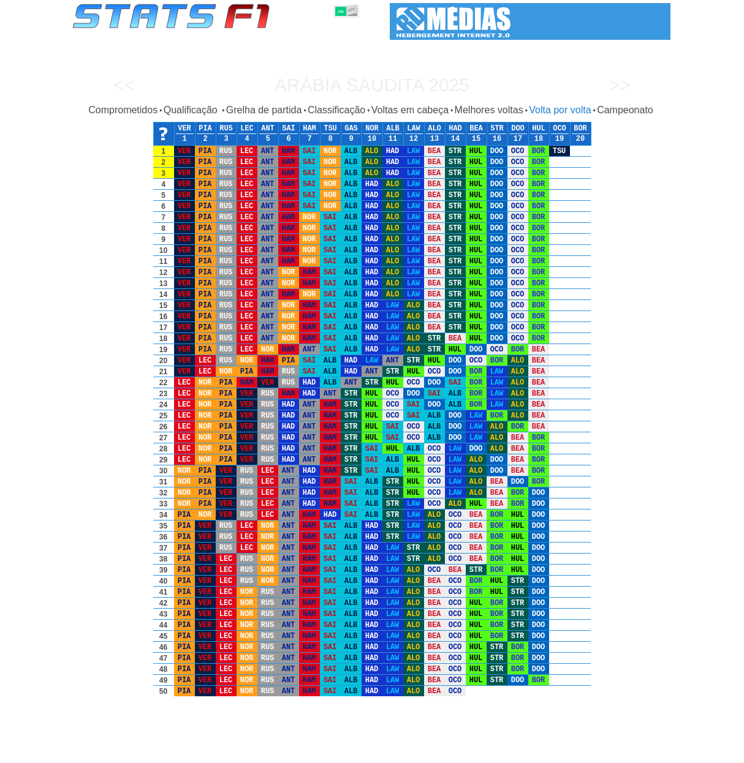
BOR (580, 128)
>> (620, 85)
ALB (393, 128)
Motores (380, 751)
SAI (288, 128)
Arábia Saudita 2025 (372, 85)
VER (184, 128)
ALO (434, 128)
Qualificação (192, 110)
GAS (351, 128)
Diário (532, 751)
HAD (455, 128)
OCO (559, 128)
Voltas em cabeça (410, 110)
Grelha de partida (264, 110)
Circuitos (494, 751)
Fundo (609, 751)
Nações (454, 751)
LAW (413, 128)
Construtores (332, 751)
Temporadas (166, 751)
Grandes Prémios (230, 751)
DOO (518, 128)
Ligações (570, 751)
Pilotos (285, 751)
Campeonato (625, 110)
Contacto (648, 751)
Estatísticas (113, 751)
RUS (226, 128)
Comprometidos (123, 110)
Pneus (418, 751)
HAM (309, 128)
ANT (268, 128)
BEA (476, 128)
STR (497, 128)
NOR (372, 128)
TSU (330, 128)
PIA (205, 128)
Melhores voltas (489, 110)
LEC (247, 128)
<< (123, 85)
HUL (538, 128)
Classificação (336, 110)
